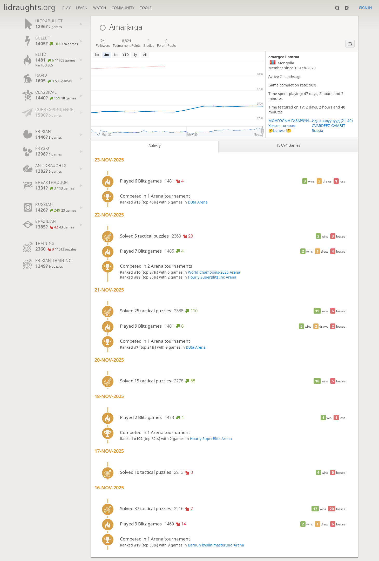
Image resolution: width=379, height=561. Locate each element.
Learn (81, 7)
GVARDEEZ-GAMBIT (328, 125)
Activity (154, 145)
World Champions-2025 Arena (214, 272)
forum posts (166, 43)
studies (148, 43)
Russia (317, 130)
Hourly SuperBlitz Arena (211, 438)
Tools (146, 7)
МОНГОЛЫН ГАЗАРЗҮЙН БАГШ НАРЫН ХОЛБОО (290, 120)
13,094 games (288, 145)
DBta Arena (198, 202)
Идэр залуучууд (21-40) (332, 120)
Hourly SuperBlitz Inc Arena (212, 277)
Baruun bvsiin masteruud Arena (216, 545)
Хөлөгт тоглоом (281, 125)
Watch (99, 7)
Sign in (365, 8)
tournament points (127, 43)
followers (103, 43)
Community (123, 7)
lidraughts (30, 7)
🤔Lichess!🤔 (279, 130)
